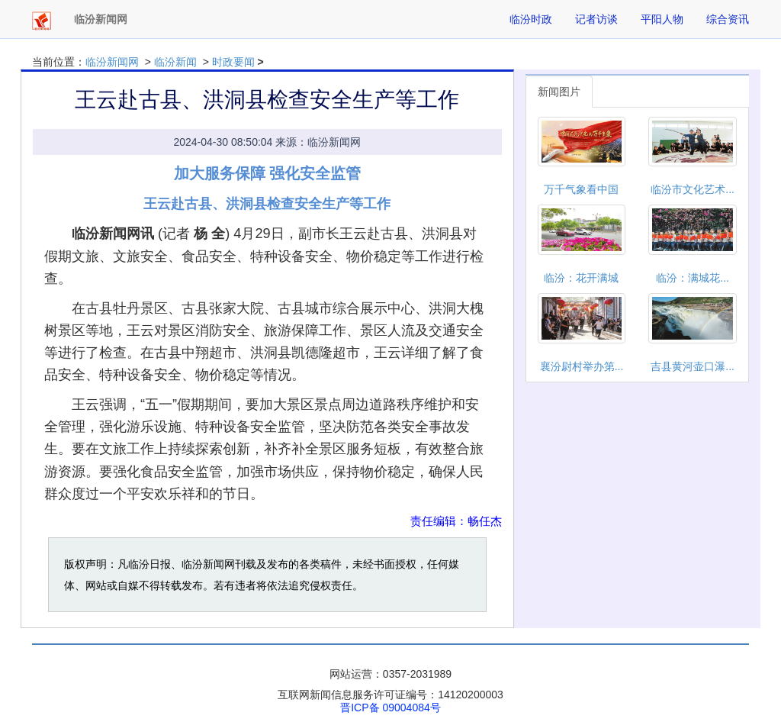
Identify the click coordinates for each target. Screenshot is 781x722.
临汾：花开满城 (581, 278)
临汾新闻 (175, 62)
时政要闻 (233, 62)
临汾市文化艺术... (692, 189)
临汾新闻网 (112, 62)
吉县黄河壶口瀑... (692, 366)
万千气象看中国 (581, 189)
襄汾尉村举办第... (582, 366)
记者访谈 (596, 19)
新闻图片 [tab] (559, 91)
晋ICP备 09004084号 (390, 707)
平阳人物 (662, 19)
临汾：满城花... (692, 278)
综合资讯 (727, 19)
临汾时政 (530, 19)
